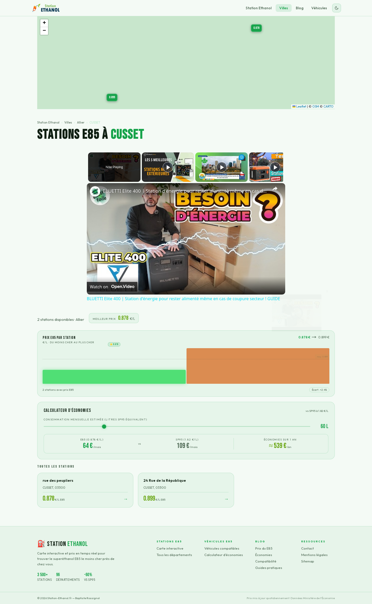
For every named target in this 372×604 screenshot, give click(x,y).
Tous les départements (174, 555)
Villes (283, 8)
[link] (95, 191)
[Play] (220, 167)
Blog (300, 8)
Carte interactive (170, 548)
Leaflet (299, 106)
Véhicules (319, 8)
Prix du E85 (264, 548)
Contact (307, 548)
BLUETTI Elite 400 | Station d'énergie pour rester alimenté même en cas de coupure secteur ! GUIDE (185, 191)
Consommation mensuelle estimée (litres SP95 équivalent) (95, 419)
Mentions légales (314, 555)
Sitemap (307, 561)
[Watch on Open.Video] (112, 287)
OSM (315, 106)
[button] (112, 97)
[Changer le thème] (336, 8)
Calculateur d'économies (223, 555)
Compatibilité (265, 561)
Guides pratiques (268, 568)
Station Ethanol (259, 8)
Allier (80, 122)
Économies (263, 555)
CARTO (328, 106)
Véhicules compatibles (221, 548)
